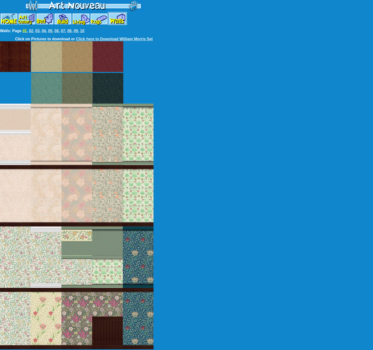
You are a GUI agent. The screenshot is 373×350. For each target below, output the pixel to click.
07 (63, 31)
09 (76, 31)
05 (50, 31)
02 (31, 31)
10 (82, 31)
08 (69, 31)
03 (37, 31)
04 (44, 31)
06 (56, 31)
